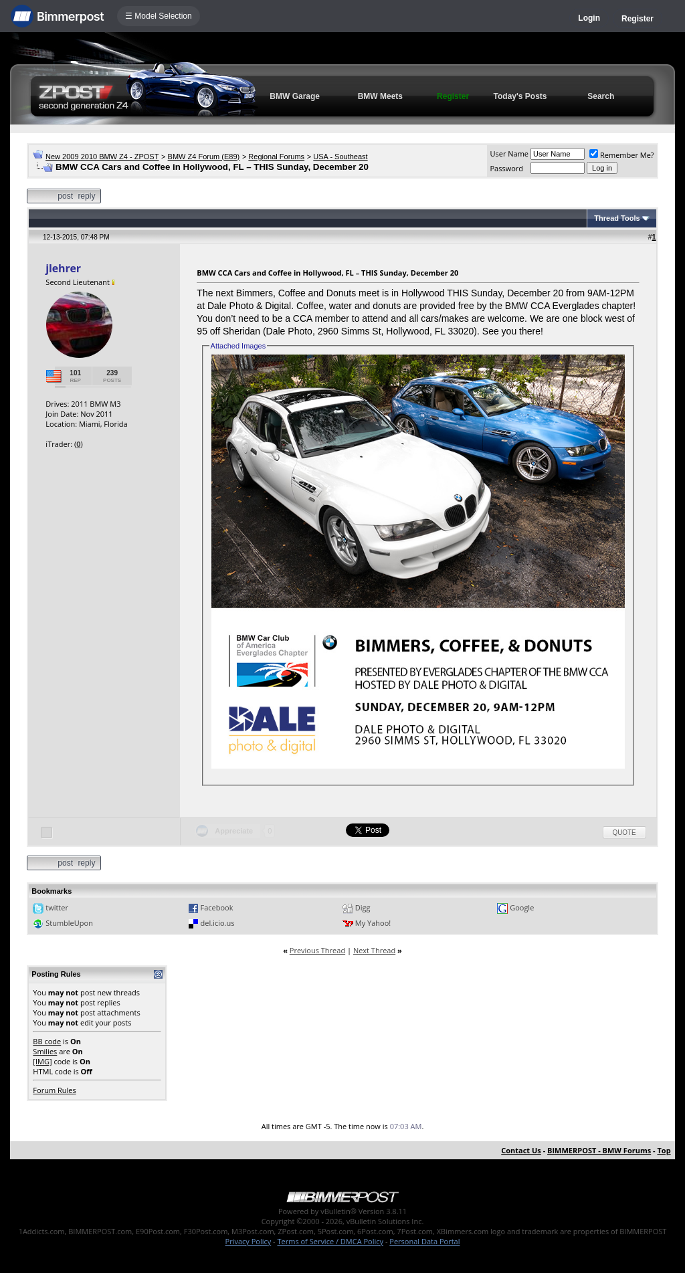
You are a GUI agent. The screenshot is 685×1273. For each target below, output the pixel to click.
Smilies (45, 1051)
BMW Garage (295, 96)
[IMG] (42, 1061)
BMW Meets (380, 96)
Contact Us (521, 1150)
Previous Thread (317, 950)
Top (663, 1150)
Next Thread (374, 950)
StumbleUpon (69, 923)
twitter (56, 907)
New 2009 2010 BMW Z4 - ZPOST (102, 157)
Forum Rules (54, 1090)
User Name (509, 154)
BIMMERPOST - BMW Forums (599, 1150)
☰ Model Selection (158, 16)
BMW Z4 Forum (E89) (204, 157)
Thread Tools (617, 218)
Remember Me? (621, 155)
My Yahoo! (373, 923)
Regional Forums (276, 157)
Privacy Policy (248, 1241)
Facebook (217, 907)
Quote (624, 832)
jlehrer (63, 268)
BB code (47, 1041)
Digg (363, 907)
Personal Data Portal (424, 1241)
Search (600, 96)
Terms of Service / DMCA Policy (330, 1241)
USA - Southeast (340, 157)
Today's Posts (520, 96)
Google (522, 907)
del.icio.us (218, 923)
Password (506, 168)
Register (637, 18)
